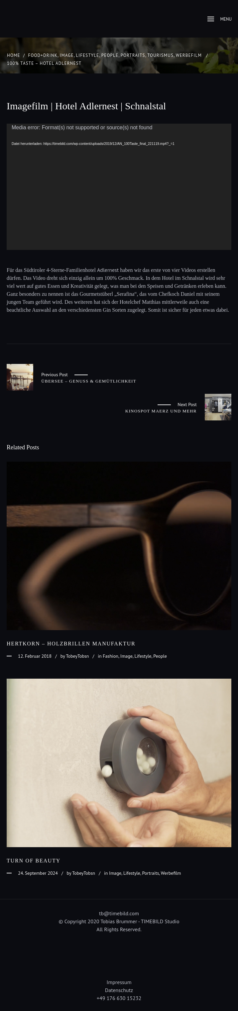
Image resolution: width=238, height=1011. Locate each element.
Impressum (119, 982)
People (109, 55)
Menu (219, 19)
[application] (119, 187)
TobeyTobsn (77, 656)
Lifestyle (87, 55)
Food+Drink (43, 55)
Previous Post (54, 374)
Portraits (133, 55)
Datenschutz (119, 990)
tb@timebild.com (119, 913)
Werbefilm (189, 55)
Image (66, 55)
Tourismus (160, 55)
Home (13, 55)
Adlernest (108, 270)
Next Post (187, 404)
